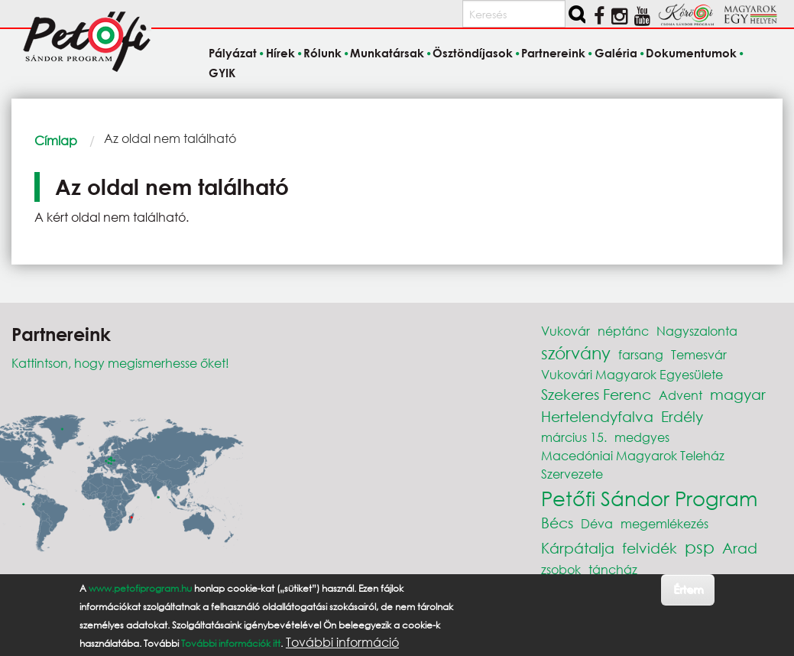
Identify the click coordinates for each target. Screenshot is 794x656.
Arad (739, 548)
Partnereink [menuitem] (553, 53)
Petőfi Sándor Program (649, 498)
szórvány (576, 352)
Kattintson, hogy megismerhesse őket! (120, 363)
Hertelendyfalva (597, 416)
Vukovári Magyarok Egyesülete (632, 374)
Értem (688, 589)
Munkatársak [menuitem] (387, 53)
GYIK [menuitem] (222, 73)
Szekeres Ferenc (596, 394)
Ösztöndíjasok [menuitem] (473, 53)
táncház (612, 569)
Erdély (682, 416)
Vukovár (565, 331)
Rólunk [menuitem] (322, 53)
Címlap (55, 140)
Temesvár (699, 354)
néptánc (623, 331)
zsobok (561, 569)
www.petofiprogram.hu (140, 588)
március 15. (574, 437)
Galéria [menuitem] (616, 53)
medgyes (641, 437)
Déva (597, 523)
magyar (738, 394)
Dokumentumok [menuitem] (691, 53)
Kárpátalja (577, 548)
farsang (640, 354)
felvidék (649, 548)
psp (700, 547)
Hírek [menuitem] (280, 53)
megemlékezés (664, 523)
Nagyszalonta (696, 331)
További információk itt (230, 643)
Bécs (557, 522)
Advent (680, 395)
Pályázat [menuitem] (233, 53)
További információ (342, 642)
